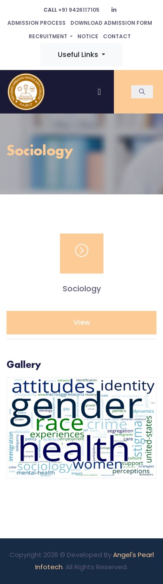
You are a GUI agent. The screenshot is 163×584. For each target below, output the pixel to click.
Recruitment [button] (49, 36)
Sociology (40, 151)
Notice (87, 36)
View (81, 322)
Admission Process (36, 23)
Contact (117, 36)
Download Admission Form (111, 23)
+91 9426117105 (71, 9)
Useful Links (79, 55)
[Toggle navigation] (99, 92)
